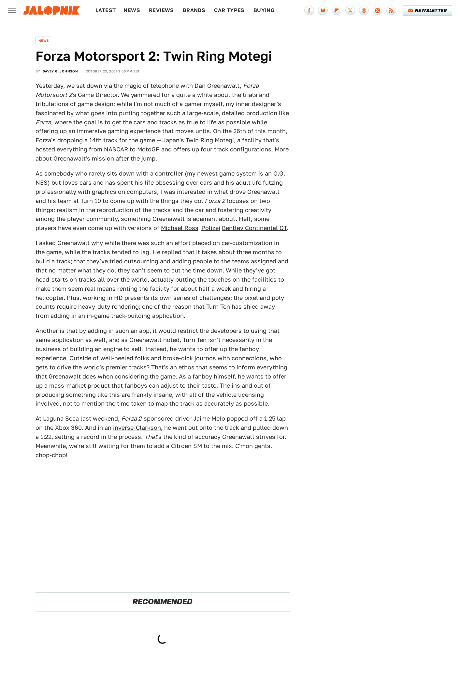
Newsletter (427, 10)
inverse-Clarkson (137, 427)
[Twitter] (350, 10)
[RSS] (391, 10)
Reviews (161, 10)
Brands (194, 10)
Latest (105, 10)
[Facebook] (309, 10)
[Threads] (364, 10)
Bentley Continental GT (254, 227)
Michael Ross (179, 227)
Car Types (229, 10)
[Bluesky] (323, 10)
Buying (264, 10)
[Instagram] (377, 10)
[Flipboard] (336, 10)
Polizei (210, 227)
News (131, 10)
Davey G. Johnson (60, 71)
